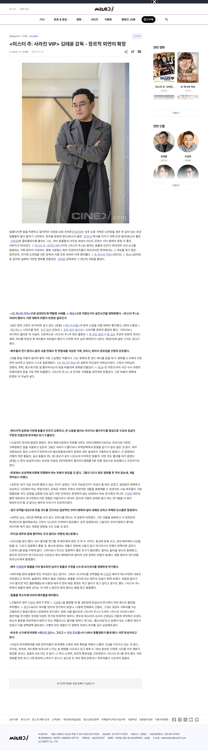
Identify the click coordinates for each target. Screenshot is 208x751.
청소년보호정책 (91, 719)
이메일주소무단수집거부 (113, 719)
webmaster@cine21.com (173, 738)
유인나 (87, 236)
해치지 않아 (46, 632)
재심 (128, 254)
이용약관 (132, 719)
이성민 (76, 231)
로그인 (12, 9)
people (34, 36)
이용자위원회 (161, 719)
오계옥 (25, 52)
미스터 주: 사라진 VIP (47, 245)
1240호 (137, 36)
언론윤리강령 (146, 719)
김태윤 (61, 259)
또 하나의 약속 (102, 254)
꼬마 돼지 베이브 (73, 329)
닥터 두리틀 (71, 325)
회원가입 (24, 9)
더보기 (176, 113)
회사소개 (25, 719)
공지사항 (13, 719)
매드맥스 (15, 329)
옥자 (26, 607)
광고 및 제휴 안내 (40, 719)
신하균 (14, 241)
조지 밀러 (46, 329)
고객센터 (56, 719)
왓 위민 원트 (96, 334)
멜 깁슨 (111, 334)
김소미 (15, 52)
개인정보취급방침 (72, 719)
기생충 (57, 602)
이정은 (32, 602)
